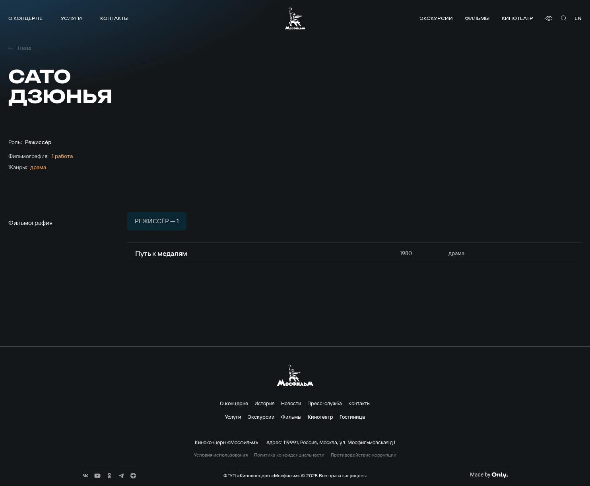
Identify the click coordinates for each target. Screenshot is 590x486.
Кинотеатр (517, 18)
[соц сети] (85, 475)
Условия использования (221, 455)
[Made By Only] (489, 475)
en (578, 18)
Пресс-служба (324, 403)
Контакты (114, 18)
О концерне (25, 18)
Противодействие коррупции (363, 455)
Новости (291, 403)
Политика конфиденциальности (289, 455)
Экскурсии (436, 18)
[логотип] (295, 18)
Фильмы (477, 18)
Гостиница (352, 417)
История (264, 403)
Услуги (71, 18)
